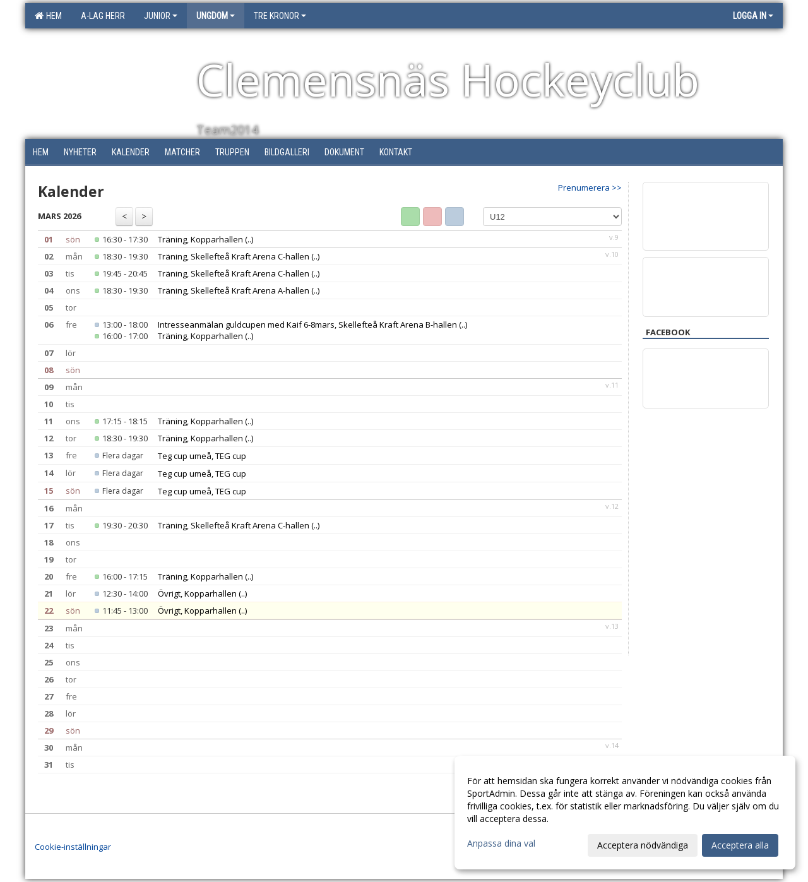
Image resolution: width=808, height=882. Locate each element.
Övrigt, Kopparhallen (197, 593)
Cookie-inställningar (73, 846)
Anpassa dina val (501, 843)
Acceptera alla (740, 845)
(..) (249, 239)
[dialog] (624, 812)
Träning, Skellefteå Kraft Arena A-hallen (233, 290)
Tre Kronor (280, 16)
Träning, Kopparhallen (200, 239)
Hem (48, 16)
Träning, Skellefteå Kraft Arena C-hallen (233, 256)
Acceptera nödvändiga (642, 845)
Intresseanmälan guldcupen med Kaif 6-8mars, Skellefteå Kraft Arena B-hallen (307, 324)
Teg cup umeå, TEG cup (202, 456)
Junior (160, 16)
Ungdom (215, 16)
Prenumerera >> (590, 187)
